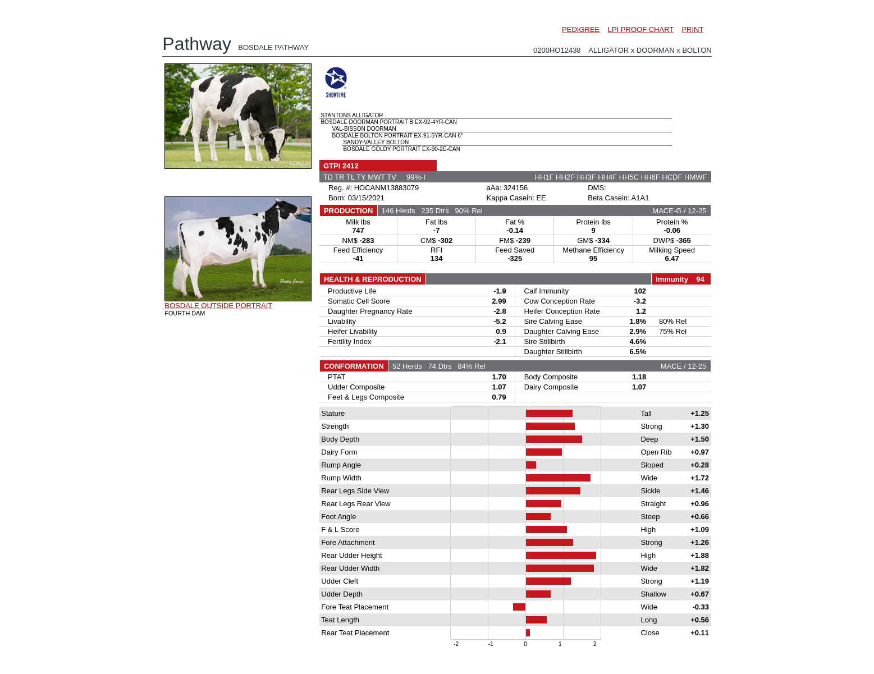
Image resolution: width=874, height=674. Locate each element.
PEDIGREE (581, 29)
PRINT (692, 29)
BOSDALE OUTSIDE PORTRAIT (218, 305)
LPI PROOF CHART (641, 29)
